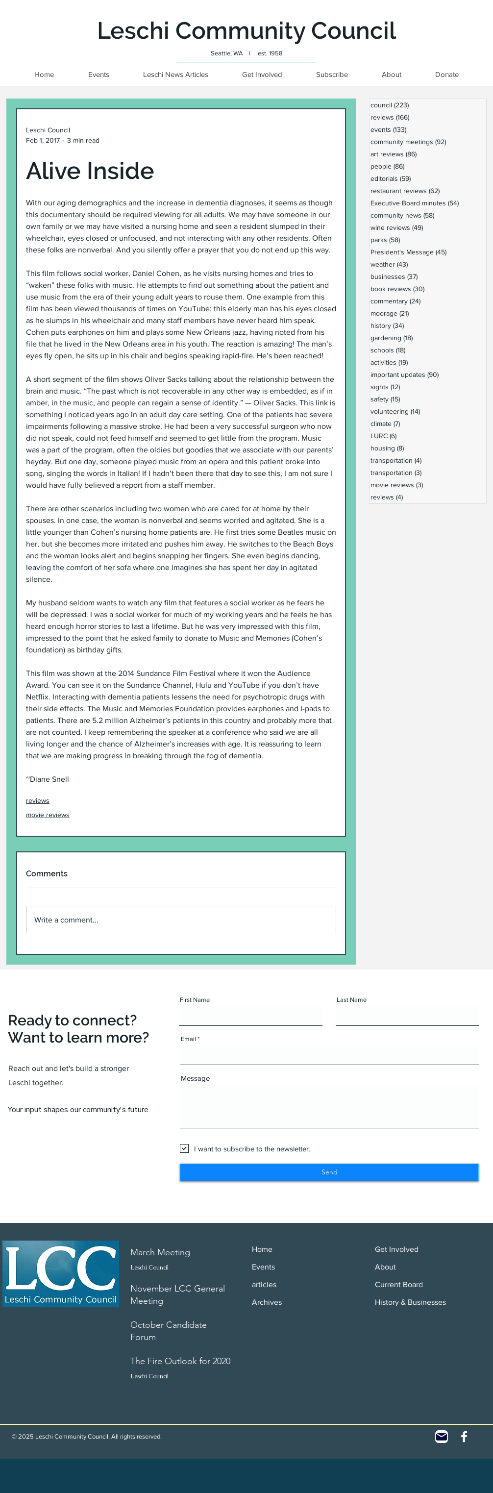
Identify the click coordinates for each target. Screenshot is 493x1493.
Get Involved (397, 1249)
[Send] (329, 1172)
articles (264, 1284)
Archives (267, 1302)
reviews (37, 800)
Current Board (399, 1284)
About (385, 1267)
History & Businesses (410, 1302)
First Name (195, 999)
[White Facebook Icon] (464, 1436)
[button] (446, 74)
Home (262, 1249)
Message (195, 1078)
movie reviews (48, 815)
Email (188, 1039)
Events (263, 1267)
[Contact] (441, 1436)
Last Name (352, 999)
